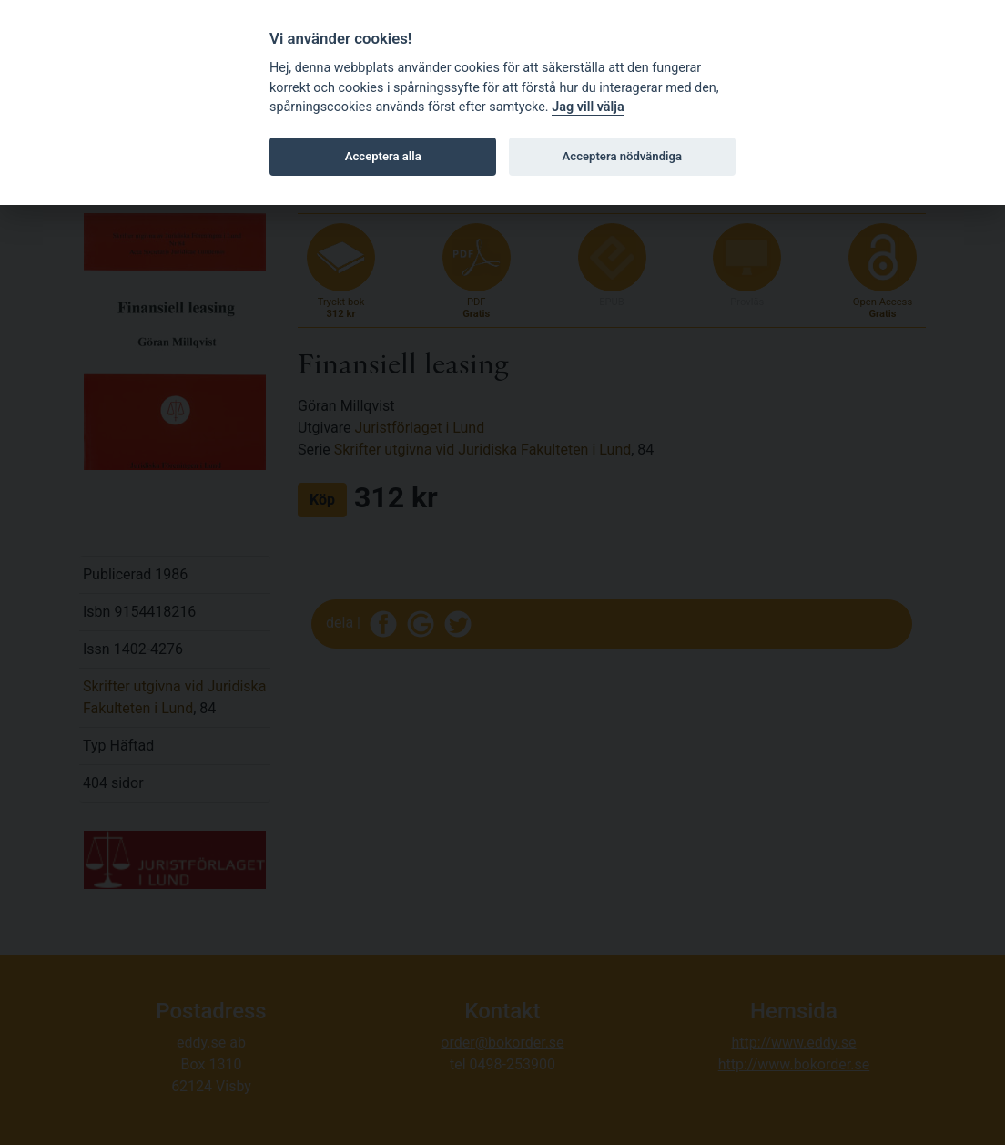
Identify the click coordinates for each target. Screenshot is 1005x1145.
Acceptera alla (383, 156)
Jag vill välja (588, 107)
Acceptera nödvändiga (622, 156)
